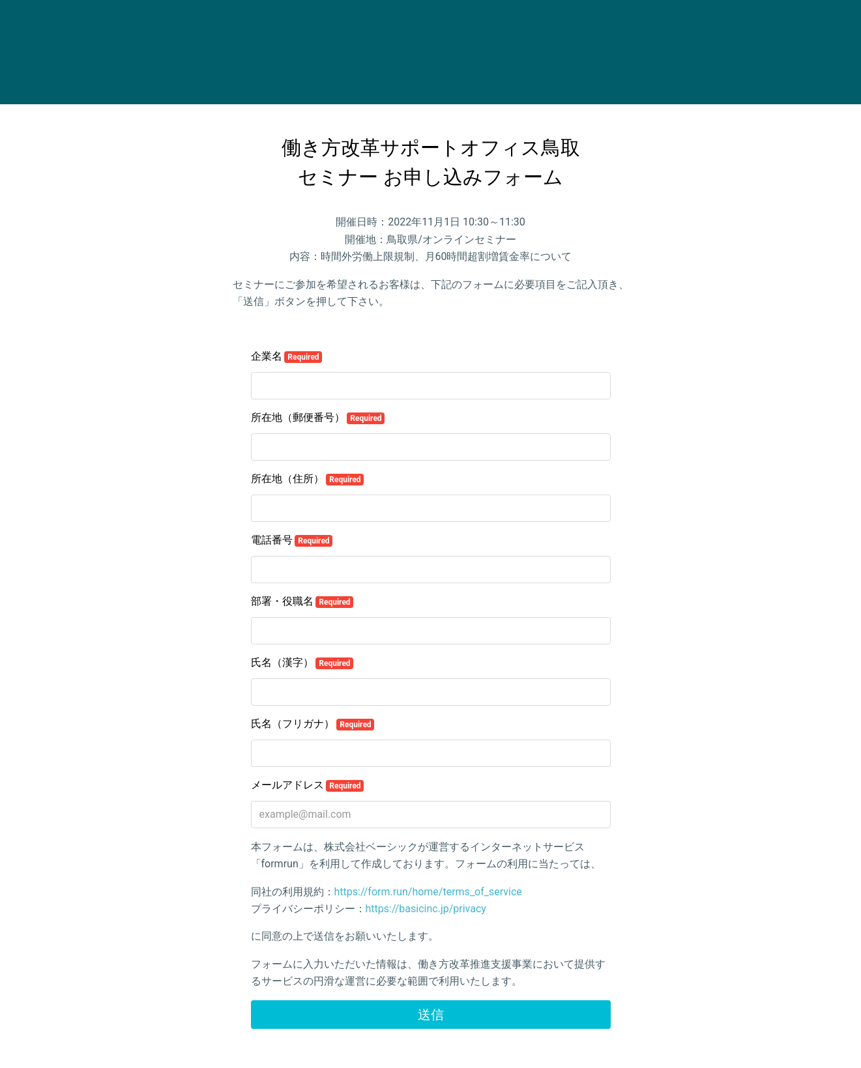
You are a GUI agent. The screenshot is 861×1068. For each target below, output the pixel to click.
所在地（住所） (307, 478)
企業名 (287, 356)
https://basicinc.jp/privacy (426, 908)
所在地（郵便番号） (318, 417)
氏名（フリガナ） (313, 723)
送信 (431, 1014)
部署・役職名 (302, 601)
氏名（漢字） (302, 662)
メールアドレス (307, 785)
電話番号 (292, 540)
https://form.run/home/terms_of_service (428, 892)
